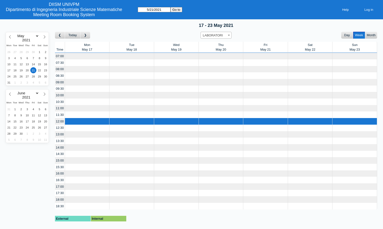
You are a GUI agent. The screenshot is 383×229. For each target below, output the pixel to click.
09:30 (60, 88)
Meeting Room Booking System (64, 14)
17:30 (60, 193)
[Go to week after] (85, 35)
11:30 (60, 115)
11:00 (60, 108)
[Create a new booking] (87, 56)
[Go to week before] (60, 35)
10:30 (60, 102)
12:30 (60, 128)
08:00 (60, 69)
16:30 (60, 180)
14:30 (60, 154)
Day (347, 35)
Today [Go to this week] (72, 35)
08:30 (60, 75)
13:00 (60, 134)
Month (371, 35)
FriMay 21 (265, 47)
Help (345, 9)
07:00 (60, 56)
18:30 (60, 206)
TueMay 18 (132, 47)
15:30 (60, 167)
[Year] (27, 40)
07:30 (60, 63)
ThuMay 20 (221, 47)
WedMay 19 (176, 47)
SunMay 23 (355, 47)
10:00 (60, 95)
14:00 (60, 147)
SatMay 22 (310, 47)
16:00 (60, 173)
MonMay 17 (87, 47)
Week (359, 35)
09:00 (60, 82)
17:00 (60, 186)
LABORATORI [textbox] (213, 35)
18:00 (60, 199)
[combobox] (216, 35)
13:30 (60, 141)
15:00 (60, 160)
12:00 (60, 121)
